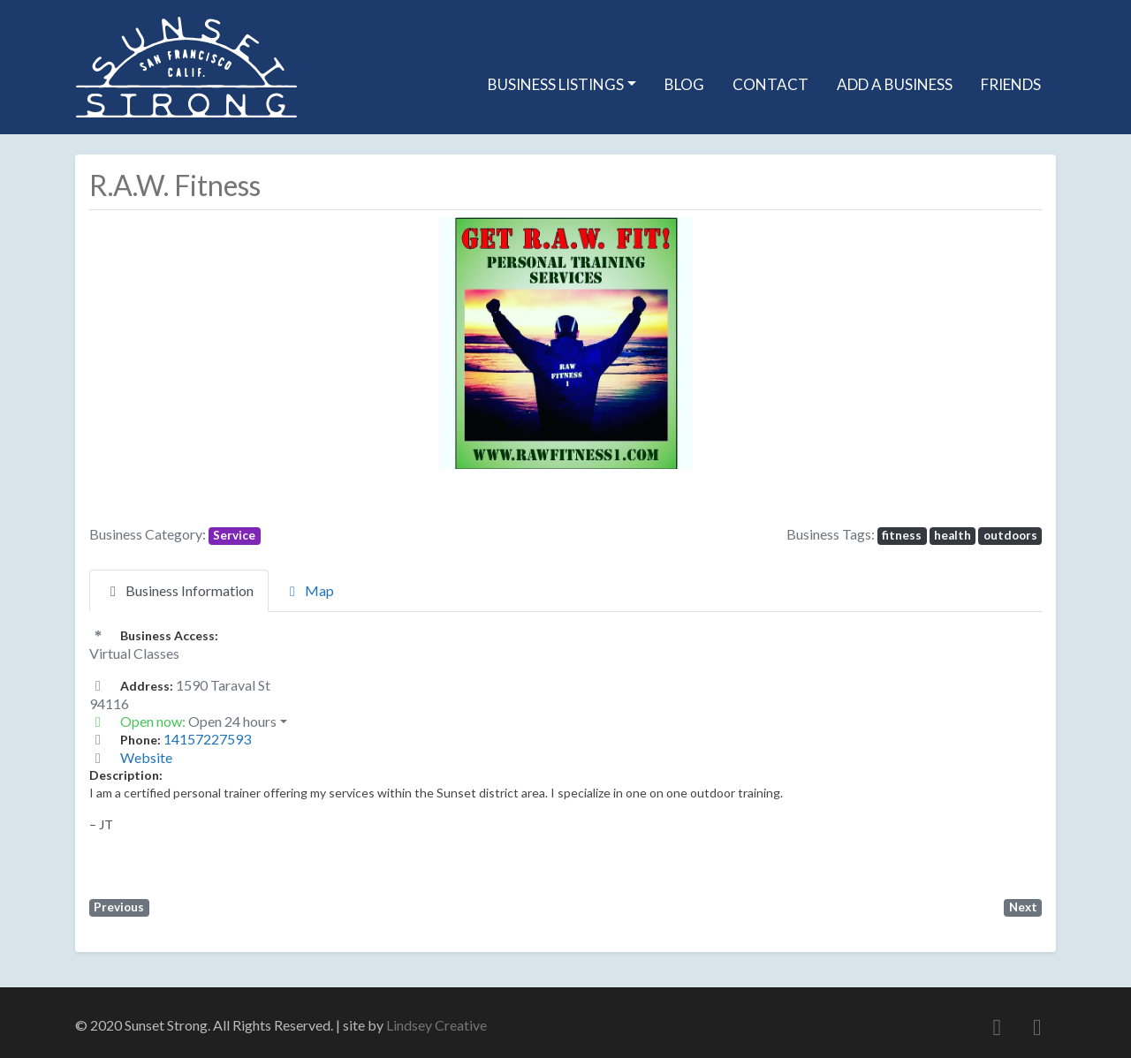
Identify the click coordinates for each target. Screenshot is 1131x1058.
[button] (375, 343)
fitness (902, 535)
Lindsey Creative (436, 1024)
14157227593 (207, 738)
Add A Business (895, 84)
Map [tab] (309, 590)
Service (234, 535)
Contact (770, 84)
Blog (684, 84)
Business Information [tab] (179, 590)
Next (1023, 907)
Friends (1011, 84)
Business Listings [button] (556, 84)
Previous (119, 907)
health (952, 535)
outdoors (1010, 535)
